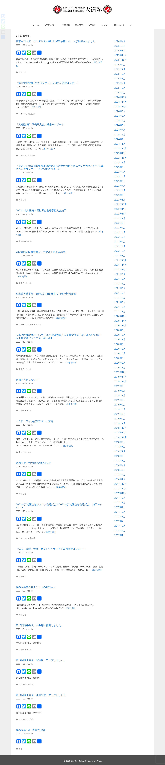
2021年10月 (120, 269)
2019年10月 (120, 381)
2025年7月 (119, 69)
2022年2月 (119, 250)
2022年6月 (119, 232)
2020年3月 (119, 358)
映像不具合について (27, 379)
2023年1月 (119, 199)
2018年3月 (119, 469)
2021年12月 (120, 260)
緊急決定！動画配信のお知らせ (33, 462)
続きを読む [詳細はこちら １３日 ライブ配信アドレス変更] (68, 445)
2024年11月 (120, 101)
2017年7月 (119, 507)
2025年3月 (119, 87)
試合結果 (79, 25)
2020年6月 (119, 344)
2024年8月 (119, 115)
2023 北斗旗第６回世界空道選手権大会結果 (41, 210)
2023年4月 (119, 185)
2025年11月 (120, 55)
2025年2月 (119, 92)
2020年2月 (119, 362)
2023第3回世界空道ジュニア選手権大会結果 (40, 252)
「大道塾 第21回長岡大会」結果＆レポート (40, 124)
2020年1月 (119, 367)
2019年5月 (119, 404)
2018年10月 (120, 437)
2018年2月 (119, 474)
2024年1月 (119, 143)
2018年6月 (119, 455)
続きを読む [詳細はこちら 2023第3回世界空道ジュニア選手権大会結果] (23, 276)
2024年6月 (119, 120)
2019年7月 (119, 395)
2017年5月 (119, 516)
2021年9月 (119, 274)
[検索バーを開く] (130, 25)
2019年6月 (119, 399)
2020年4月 (119, 353)
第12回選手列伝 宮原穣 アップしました (39, 660)
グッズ (104, 25)
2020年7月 (119, 339)
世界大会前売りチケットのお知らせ (36, 587)
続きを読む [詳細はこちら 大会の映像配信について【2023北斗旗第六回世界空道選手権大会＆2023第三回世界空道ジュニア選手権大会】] (71, 362)
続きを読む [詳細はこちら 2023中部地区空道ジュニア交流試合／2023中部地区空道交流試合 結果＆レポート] (51, 531)
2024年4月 (119, 129)
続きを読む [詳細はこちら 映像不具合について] (71, 404)
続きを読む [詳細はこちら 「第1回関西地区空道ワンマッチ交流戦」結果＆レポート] (37, 107)
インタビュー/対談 (26, 684)
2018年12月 (120, 427)
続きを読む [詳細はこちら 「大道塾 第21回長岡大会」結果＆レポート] (49, 148)
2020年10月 (120, 325)
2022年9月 (119, 218)
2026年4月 (119, 41)
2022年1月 (119, 255)
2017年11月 (120, 488)
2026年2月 (119, 45)
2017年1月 (119, 535)
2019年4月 (119, 409)
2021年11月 (120, 264)
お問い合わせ (118, 25)
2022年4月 (119, 241)
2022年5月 (119, 236)
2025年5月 (119, 78)
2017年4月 (119, 521)
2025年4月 (119, 83)
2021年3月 (119, 302)
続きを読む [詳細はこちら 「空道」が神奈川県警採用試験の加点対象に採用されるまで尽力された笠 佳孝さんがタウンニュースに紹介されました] (69, 193)
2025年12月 (120, 50)
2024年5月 (119, 125)
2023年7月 (119, 171)
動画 (20, 749)
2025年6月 (119, 73)
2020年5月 (119, 348)
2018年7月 (119, 451)
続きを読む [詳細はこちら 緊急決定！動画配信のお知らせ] (61, 487)
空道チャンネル (25, 241)
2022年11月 (120, 208)
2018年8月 (119, 446)
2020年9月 (119, 330)
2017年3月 (119, 525)
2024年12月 (120, 97)
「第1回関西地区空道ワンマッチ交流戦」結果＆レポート (47, 83)
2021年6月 (119, 288)
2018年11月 (120, 432)
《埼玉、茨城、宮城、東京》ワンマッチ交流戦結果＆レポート (50, 549)
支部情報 (66, 25)
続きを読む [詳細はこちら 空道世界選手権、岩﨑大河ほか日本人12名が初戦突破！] (61, 317)
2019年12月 (120, 371)
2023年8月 (119, 167)
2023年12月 (120, 148)
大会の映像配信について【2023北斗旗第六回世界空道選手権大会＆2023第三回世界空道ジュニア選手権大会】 (59, 336)
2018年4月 (119, 465)
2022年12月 (120, 204)
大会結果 (31, 113)
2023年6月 (119, 176)
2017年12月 (120, 483)
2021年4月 (119, 297)
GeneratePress (95, 761)
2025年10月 (120, 59)
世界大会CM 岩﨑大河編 (30, 730)
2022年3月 (119, 246)
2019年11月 (120, 376)
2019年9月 (119, 385)
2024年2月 (119, 139)
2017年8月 (119, 502)
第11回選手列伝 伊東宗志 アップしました (41, 695)
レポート (22, 113)
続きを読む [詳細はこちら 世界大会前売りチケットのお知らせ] (71, 608)
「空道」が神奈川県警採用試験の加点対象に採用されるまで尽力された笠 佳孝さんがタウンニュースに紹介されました (59, 167)
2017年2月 (119, 530)
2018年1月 (119, 479)
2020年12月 (120, 316)
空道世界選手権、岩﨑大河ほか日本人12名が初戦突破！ (47, 293)
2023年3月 (119, 190)
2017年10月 (120, 493)
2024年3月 (119, 134)
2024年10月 (120, 106)
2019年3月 (119, 413)
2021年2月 (119, 306)
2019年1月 (119, 423)
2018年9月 (119, 441)
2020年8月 (119, 334)
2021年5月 (119, 292)
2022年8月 (119, 222)
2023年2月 (119, 194)
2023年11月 (120, 153)
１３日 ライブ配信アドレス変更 (34, 421)
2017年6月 (119, 511)
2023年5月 (119, 181)
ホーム (36, 25)
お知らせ (22, 72)
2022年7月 (119, 227)
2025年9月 (119, 64)
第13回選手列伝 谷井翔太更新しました (38, 625)
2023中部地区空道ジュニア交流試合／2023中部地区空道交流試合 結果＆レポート (59, 506)
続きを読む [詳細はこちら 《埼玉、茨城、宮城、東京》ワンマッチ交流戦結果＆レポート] (97, 569)
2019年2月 (119, 418)
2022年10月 (120, 213)
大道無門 (92, 25)
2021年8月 (119, 278)
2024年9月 (119, 111)
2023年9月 (119, 162)
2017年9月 (119, 497)
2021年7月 (119, 283)
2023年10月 (120, 157)
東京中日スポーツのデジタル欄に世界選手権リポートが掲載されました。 (57, 41)
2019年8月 (119, 390)
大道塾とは (52, 25)
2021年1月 (119, 311)
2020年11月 (120, 320)
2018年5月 (119, 460)
